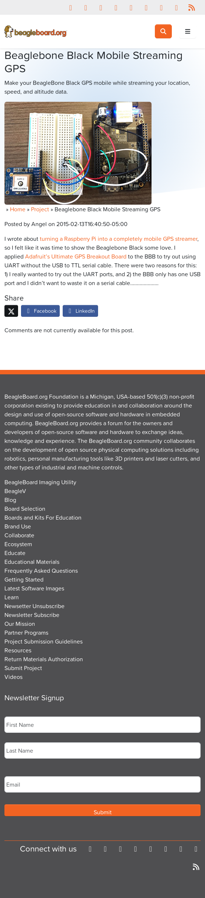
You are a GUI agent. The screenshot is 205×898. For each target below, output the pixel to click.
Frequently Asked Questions (41, 570)
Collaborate (19, 535)
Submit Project (23, 668)
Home (17, 209)
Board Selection (24, 509)
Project (40, 209)
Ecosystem (18, 544)
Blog (10, 500)
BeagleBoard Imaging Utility (40, 482)
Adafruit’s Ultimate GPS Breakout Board (75, 256)
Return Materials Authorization (43, 659)
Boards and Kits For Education (42, 517)
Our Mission (19, 624)
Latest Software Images (34, 588)
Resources (17, 650)
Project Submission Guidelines (43, 641)
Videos (13, 677)
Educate (14, 553)
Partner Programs (26, 632)
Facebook (40, 310)
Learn (11, 597)
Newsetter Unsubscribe (34, 606)
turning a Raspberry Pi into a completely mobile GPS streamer (118, 239)
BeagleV (15, 491)
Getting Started (24, 579)
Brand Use (17, 526)
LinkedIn (80, 310)
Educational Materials (31, 562)
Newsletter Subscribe (31, 615)
